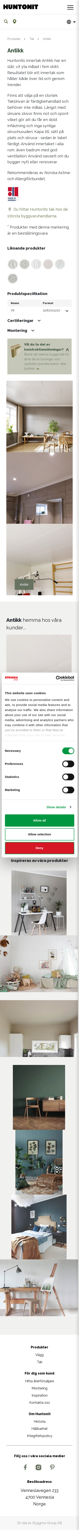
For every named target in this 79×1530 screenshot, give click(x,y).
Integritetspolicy (39, 1436)
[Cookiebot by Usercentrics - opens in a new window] (56, 678)
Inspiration (40, 1395)
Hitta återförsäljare (39, 1381)
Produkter (14, 39)
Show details (56, 807)
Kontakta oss (39, 1403)
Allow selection (39, 834)
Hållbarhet (39, 1429)
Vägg (39, 1355)
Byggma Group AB (47, 1523)
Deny (39, 848)
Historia (40, 1422)
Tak (31, 39)
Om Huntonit (40, 1414)
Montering (39, 1388)
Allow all (39, 820)
